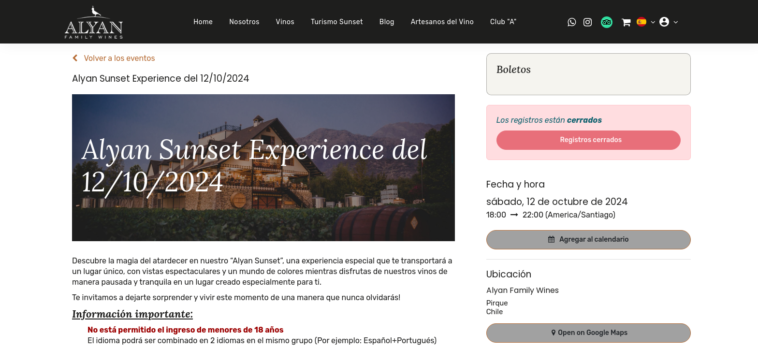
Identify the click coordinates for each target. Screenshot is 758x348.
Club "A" (503, 22)
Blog (386, 22)
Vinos (285, 22)
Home (203, 22)
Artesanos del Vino (442, 22)
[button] (588, 239)
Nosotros (244, 22)
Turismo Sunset (337, 22)
